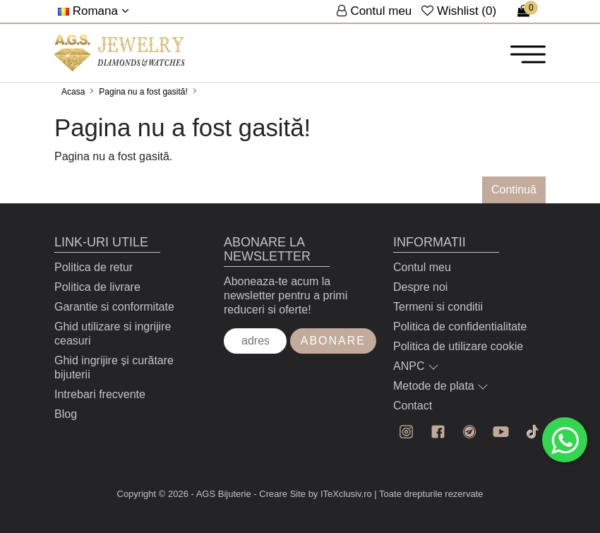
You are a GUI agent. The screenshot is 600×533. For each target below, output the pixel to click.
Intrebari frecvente (99, 394)
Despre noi (420, 287)
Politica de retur (93, 267)
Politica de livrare (97, 287)
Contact (412, 406)
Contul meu (422, 267)
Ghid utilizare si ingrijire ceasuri (112, 334)
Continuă (513, 190)
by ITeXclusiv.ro (340, 494)
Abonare (333, 341)
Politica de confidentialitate (460, 327)
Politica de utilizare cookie (458, 346)
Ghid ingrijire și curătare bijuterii (114, 367)
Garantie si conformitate (114, 307)
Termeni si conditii (438, 307)
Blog (65, 414)
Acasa (73, 92)
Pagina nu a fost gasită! (143, 92)
